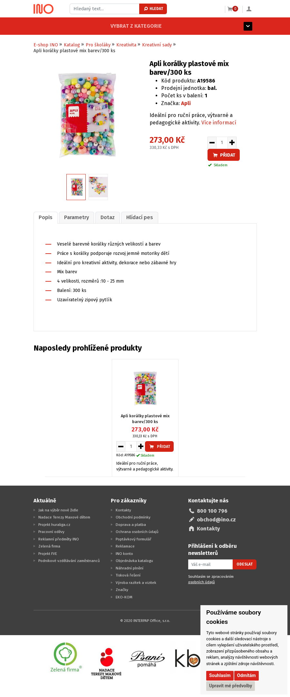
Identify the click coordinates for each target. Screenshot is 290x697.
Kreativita (126, 45)
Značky (122, 589)
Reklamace (125, 546)
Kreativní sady (157, 45)
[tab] (45, 217)
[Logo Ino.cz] (43, 9)
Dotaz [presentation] (105, 217)
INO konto (124, 553)
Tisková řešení (128, 575)
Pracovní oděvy (51, 531)
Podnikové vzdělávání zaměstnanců (69, 560)
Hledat (153, 8)
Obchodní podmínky (133, 517)
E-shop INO (46, 45)
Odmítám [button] (246, 675)
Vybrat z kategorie (59, 26)
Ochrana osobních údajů (137, 531)
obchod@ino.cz (216, 519)
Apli (186, 103)
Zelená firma (49, 546)
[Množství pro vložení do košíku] (222, 143)
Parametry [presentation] (75, 217)
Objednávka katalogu (134, 560)
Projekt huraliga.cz (54, 524)
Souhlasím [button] (220, 675)
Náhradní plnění (129, 567)
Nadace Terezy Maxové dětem (64, 517)
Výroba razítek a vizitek (136, 582)
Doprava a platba (131, 524)
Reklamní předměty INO (58, 538)
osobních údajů (201, 581)
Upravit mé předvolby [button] (230, 685)
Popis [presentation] (45, 217)
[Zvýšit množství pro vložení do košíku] (232, 143)
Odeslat (245, 564)
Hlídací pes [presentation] (136, 217)
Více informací (218, 123)
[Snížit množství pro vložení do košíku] (212, 143)
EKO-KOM (124, 596)
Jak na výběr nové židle (58, 509)
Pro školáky (98, 45)
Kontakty (123, 509)
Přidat (223, 155)
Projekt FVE (47, 553)
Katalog (72, 45)
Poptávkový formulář (133, 538)
